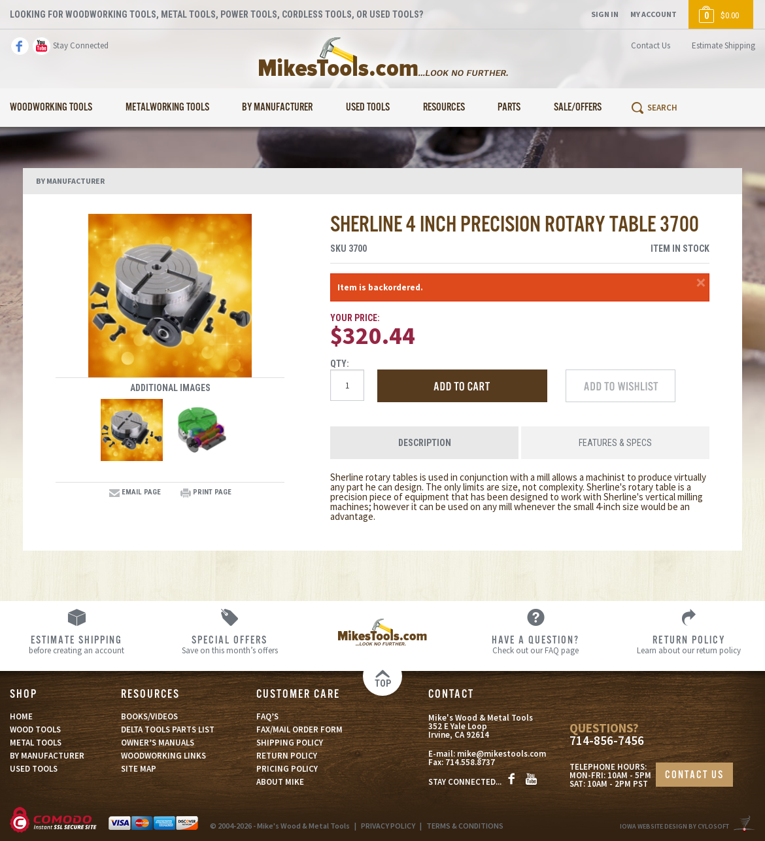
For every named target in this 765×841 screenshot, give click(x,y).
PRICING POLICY (287, 768)
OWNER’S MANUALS (157, 742)
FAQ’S (267, 716)
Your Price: (355, 318)
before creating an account (76, 644)
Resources (444, 107)
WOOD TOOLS (35, 729)
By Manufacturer (277, 107)
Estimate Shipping (723, 45)
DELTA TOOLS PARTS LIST (167, 729)
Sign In (605, 14)
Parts (509, 107)
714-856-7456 (607, 740)
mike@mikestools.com (501, 753)
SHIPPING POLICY (289, 742)
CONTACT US (694, 775)
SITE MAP (138, 768)
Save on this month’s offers (229, 644)
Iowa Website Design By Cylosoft (674, 826)
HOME (21, 716)
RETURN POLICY (286, 755)
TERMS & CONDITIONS (464, 825)
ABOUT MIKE (280, 782)
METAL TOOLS (35, 742)
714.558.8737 (470, 762)
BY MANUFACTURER (47, 755)
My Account (653, 14)
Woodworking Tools (51, 107)
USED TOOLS (34, 768)
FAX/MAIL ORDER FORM (299, 729)
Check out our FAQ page (535, 644)
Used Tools (368, 107)
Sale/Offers (578, 107)
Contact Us (650, 45)
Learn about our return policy (688, 644)
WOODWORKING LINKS (163, 755)
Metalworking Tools (167, 107)
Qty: (339, 363)
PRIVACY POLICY (388, 825)
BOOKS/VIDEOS (149, 716)
